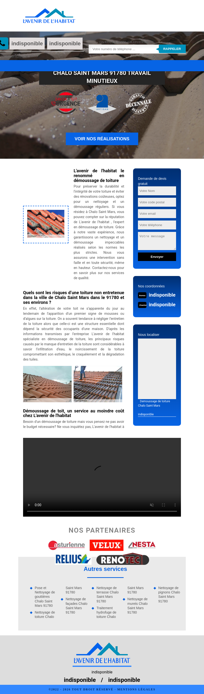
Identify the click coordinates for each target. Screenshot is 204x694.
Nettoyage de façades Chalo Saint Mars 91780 (76, 605)
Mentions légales (136, 689)
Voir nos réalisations (102, 138)
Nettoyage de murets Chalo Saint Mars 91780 (138, 605)
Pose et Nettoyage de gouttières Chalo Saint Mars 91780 (45, 596)
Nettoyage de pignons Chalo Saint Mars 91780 (169, 594)
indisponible (27, 43)
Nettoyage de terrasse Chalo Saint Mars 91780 (107, 594)
